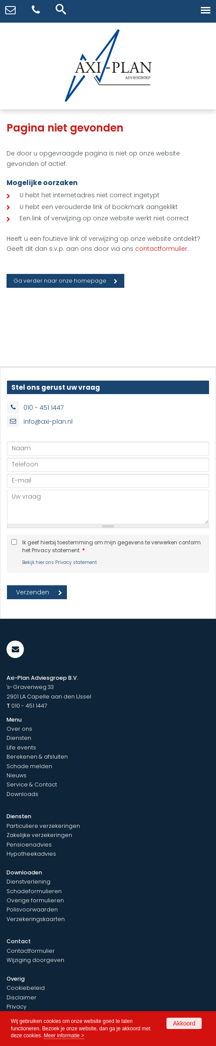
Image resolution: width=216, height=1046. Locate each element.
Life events (21, 747)
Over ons (19, 728)
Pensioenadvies (29, 844)
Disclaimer (22, 997)
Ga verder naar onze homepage (59, 280)
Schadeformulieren (34, 891)
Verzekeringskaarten (36, 919)
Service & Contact (32, 784)
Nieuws (17, 775)
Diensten (19, 738)
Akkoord (184, 1023)
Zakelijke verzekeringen (39, 835)
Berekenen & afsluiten (37, 756)
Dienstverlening (28, 881)
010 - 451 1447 (43, 407)
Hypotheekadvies (31, 853)
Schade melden (29, 766)
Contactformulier (31, 951)
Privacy (17, 1006)
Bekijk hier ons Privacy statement (59, 562)
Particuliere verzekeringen (43, 826)
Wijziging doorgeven (35, 960)
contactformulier (161, 248)
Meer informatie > (64, 1036)
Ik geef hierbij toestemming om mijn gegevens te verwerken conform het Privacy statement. (111, 546)
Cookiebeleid (26, 988)
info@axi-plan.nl (48, 421)
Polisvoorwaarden (32, 909)
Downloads (22, 794)
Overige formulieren (35, 900)
